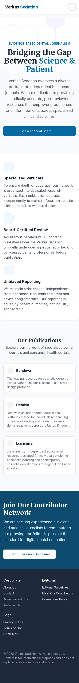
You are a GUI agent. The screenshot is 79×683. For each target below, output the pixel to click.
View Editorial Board (39, 131)
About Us (9, 587)
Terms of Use (12, 628)
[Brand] (20, 7)
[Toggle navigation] (72, 7)
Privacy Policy (13, 622)
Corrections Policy (55, 599)
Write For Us (11, 605)
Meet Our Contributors (57, 593)
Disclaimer (10, 634)
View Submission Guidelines (29, 554)
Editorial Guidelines (55, 587)
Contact (8, 593)
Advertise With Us (15, 599)
